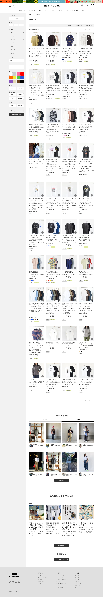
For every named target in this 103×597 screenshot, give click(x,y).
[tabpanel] (25, 1)
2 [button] (85, 29)
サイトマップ (78, 587)
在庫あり (13, 105)
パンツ (12, 42)
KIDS (21, 24)
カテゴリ (41, 10)
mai (67, 444)
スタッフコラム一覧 (61, 559)
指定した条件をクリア (16, 111)
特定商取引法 (78, 583)
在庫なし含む (20, 105)
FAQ (58, 585)
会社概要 (77, 577)
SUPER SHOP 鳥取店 (71, 445)
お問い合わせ (60, 587)
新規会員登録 (41, 581)
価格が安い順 (79, 25)
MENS (11, 24)
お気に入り (75, 10)
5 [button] (89, 29)
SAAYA (84, 444)
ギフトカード (78, 581)
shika (34, 473)
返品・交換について (61, 583)
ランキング (32, 10)
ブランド (60, 10)
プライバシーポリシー (80, 585)
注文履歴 (40, 579)
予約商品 (20, 94)
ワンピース (13, 36)
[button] (92, 29)
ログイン (40, 575)
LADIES (16, 24)
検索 (67, 10)
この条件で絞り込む (16, 114)
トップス (13, 32)
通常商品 (13, 94)
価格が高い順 (89, 25)
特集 (83, 10)
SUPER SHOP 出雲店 (55, 445)
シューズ (13, 49)
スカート (13, 46)
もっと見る (61, 480)
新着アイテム (22, 10)
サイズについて (60, 575)
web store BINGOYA (38, 445)
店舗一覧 (77, 575)
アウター (13, 39)
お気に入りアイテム (42, 577)
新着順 (69, 25)
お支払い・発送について (62, 579)
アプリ (39, 583)
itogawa (52, 444)
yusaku (35, 444)
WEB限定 (20, 98)
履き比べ (59, 581)
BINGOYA (31, 14)
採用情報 (77, 579)
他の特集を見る (61, 545)
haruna (84, 473)
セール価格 (12, 98)
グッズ (12, 53)
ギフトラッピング (61, 577)
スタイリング (51, 10)
